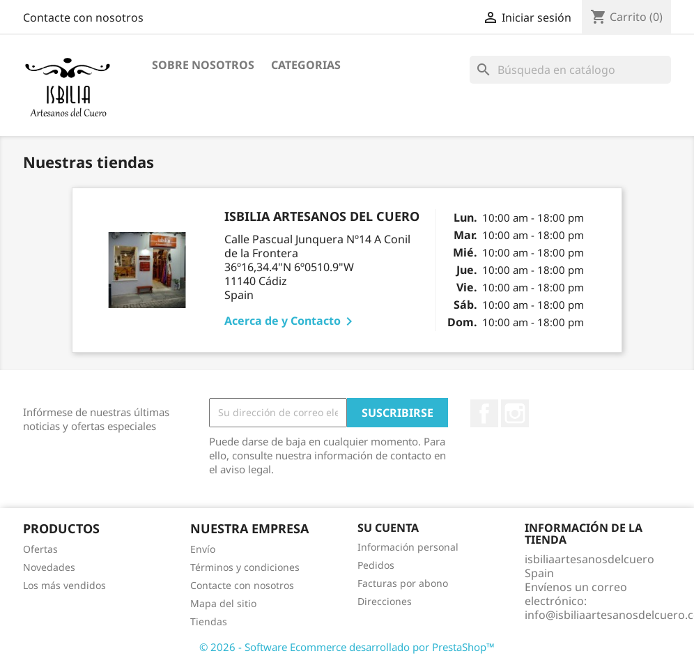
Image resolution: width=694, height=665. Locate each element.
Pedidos (375, 565)
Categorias (306, 64)
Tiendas (208, 621)
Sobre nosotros (203, 64)
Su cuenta (388, 527)
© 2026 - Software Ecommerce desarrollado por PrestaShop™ (347, 647)
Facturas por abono (402, 583)
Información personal (407, 546)
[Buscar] (570, 70)
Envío (202, 549)
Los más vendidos (64, 585)
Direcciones (384, 601)
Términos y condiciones (245, 567)
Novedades (49, 567)
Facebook (484, 413)
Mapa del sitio (223, 603)
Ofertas (40, 549)
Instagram (515, 413)
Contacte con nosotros (83, 17)
